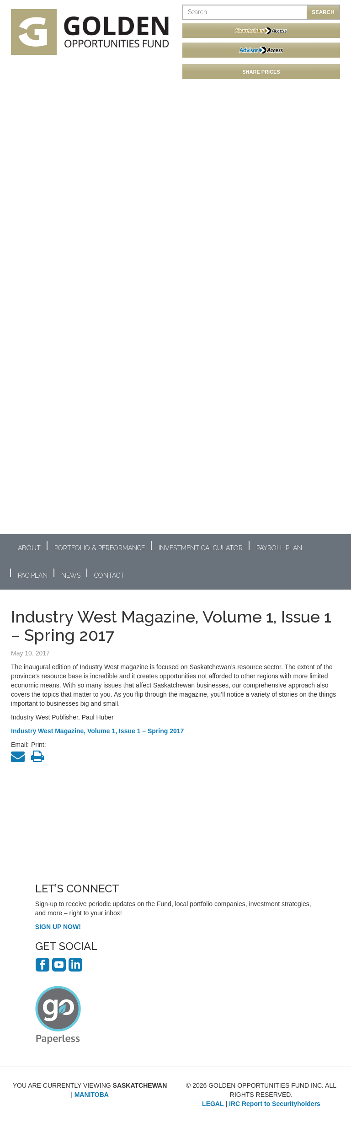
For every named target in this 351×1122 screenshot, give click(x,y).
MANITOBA (91, 1094)
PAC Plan (33, 575)
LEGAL (212, 1103)
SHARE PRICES (261, 72)
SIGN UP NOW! (58, 926)
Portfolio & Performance (99, 548)
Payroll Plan (279, 548)
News (70, 575)
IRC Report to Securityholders (274, 1103)
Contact (109, 575)
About (29, 548)
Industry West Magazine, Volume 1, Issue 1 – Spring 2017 (97, 731)
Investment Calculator (201, 548)
